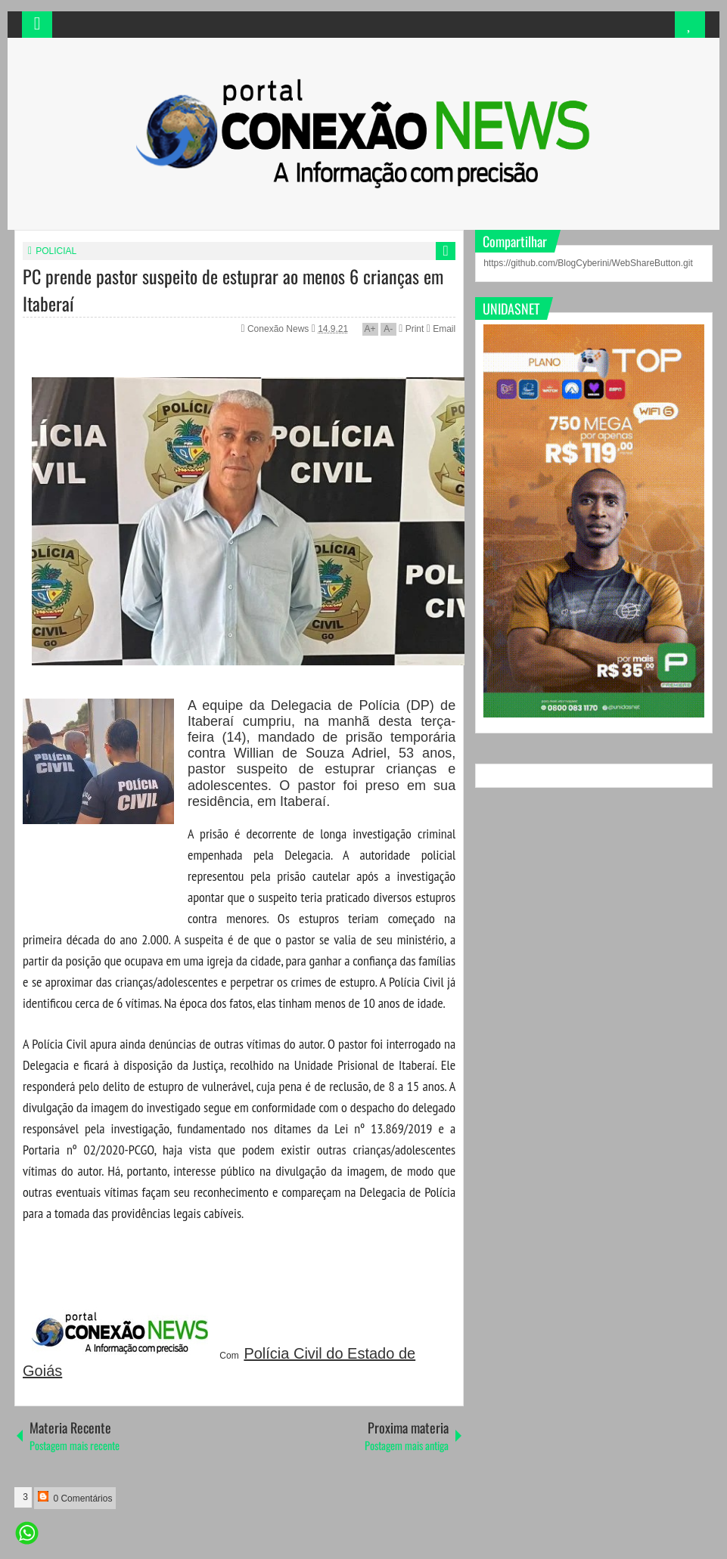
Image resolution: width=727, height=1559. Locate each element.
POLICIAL (56, 251)
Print (411, 329)
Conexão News (279, 329)
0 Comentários (75, 1497)
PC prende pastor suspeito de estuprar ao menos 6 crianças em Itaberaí (233, 289)
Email (441, 329)
